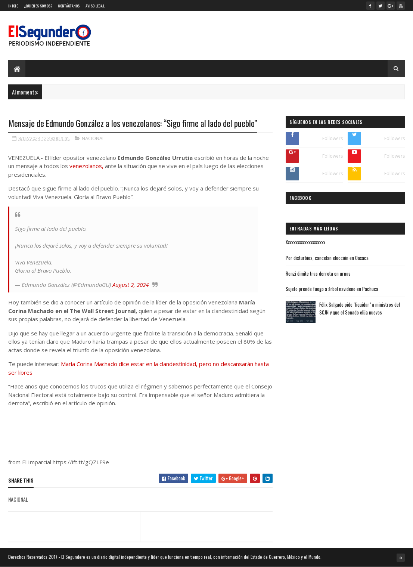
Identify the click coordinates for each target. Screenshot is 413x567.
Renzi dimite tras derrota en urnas (318, 273)
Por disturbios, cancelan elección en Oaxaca (327, 257)
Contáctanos (69, 6)
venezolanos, (86, 166)
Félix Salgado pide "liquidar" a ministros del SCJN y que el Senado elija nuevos (359, 308)
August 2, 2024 (130, 284)
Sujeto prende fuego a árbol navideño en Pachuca (332, 288)
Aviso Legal (95, 6)
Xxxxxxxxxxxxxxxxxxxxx (305, 242)
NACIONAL (93, 138)
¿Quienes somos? (38, 6)
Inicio (13, 6)
